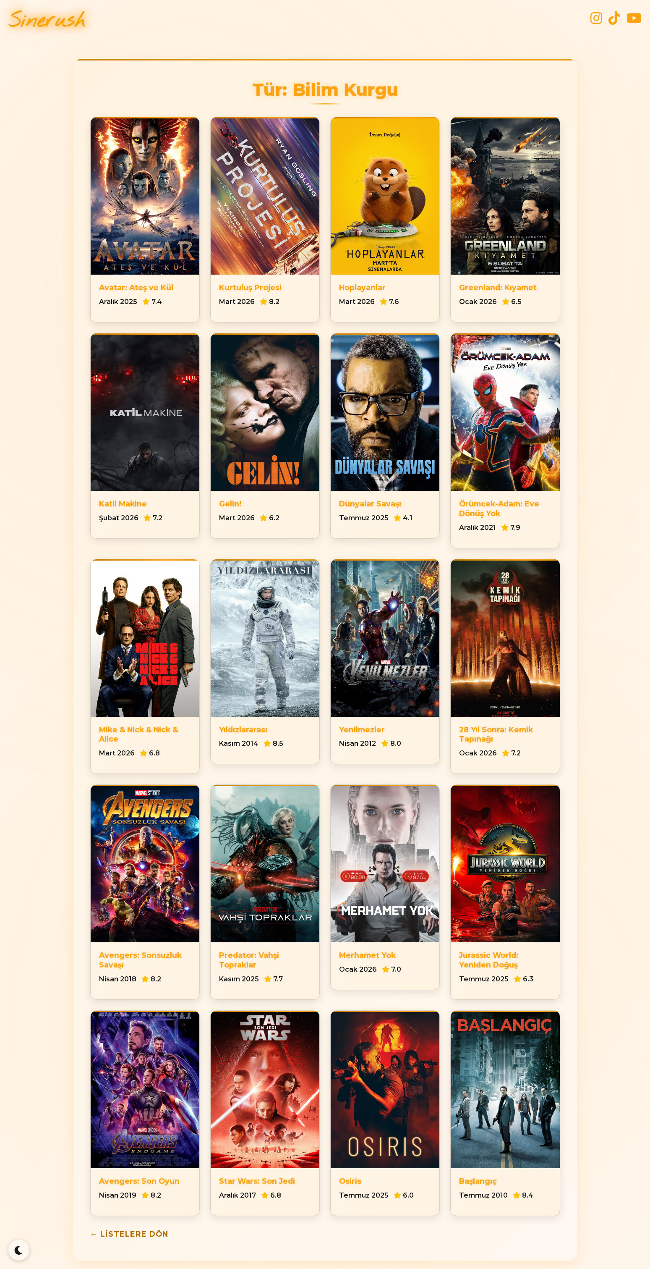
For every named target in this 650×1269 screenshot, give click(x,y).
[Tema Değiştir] (18, 1250)
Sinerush (46, 21)
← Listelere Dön (129, 1234)
